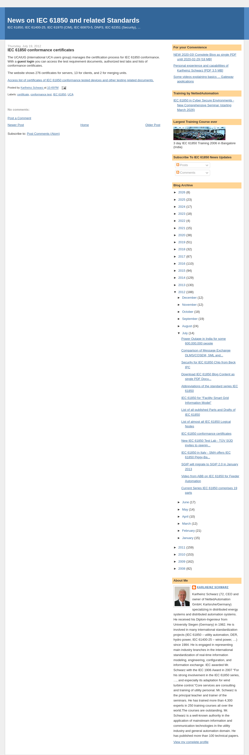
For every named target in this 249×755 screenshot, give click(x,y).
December (190, 297)
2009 (182, 561)
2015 (182, 270)
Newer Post (16, 125)
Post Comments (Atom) (43, 133)
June (186, 502)
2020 (182, 235)
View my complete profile (190, 742)
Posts (182, 165)
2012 (182, 292)
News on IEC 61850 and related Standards (73, 20)
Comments (185, 172)
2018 (182, 249)
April (185, 516)
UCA (70, 94)
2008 (182, 568)
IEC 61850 (59, 94)
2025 (182, 199)
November (190, 304)
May (185, 509)
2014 (182, 277)
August (187, 326)
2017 (182, 256)
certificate (23, 94)
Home (84, 125)
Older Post (152, 125)
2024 (182, 206)
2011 (182, 547)
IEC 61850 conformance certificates (206, 433)
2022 (182, 221)
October (188, 312)
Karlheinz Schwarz (213, 587)
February (189, 530)
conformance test (41, 94)
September (190, 319)
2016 (182, 263)
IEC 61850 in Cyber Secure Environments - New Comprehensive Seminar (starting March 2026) (203, 105)
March (187, 523)
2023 (182, 214)
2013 (182, 285)
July (185, 333)
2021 (182, 228)
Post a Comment (19, 118)
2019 (182, 242)
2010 (182, 554)
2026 (182, 192)
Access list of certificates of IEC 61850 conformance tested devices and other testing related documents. (81, 80)
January (188, 538)
